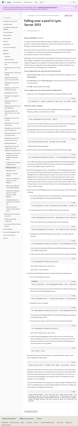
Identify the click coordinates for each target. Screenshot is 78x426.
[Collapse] (20, 14)
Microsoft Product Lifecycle (47, 7)
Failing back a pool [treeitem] (10, 170)
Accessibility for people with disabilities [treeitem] (10, 28)
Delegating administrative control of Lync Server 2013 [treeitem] (12, 79)
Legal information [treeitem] (7, 24)
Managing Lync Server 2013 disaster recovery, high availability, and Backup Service (44, 15)
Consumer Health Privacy (47, 422)
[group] (52, 101)
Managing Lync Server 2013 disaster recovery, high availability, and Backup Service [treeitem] (13, 156)
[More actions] (75, 15)
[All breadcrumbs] (25, 15)
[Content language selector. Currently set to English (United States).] (9, 418)
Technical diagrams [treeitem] (8, 32)
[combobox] (11, 17)
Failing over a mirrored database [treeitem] (11, 174)
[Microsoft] (3, 2)
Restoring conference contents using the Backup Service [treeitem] (13, 209)
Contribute (29, 422)
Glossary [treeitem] (5, 238)
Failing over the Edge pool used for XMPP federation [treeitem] (12, 187)
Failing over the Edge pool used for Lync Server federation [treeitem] (12, 180)
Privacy (36, 422)
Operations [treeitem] (7, 56)
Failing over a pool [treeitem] (11, 167)
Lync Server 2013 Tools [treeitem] (9, 235)
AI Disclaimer (4, 422)
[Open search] (70, 2)
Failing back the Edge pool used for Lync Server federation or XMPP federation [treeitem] (12, 194)
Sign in (74, 2)
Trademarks (68, 422)
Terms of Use (60, 422)
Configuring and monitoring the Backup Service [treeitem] (13, 163)
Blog (22, 422)
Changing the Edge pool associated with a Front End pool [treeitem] (13, 202)
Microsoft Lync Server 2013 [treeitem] (10, 21)
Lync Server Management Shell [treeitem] (11, 232)
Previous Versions (14, 422)
